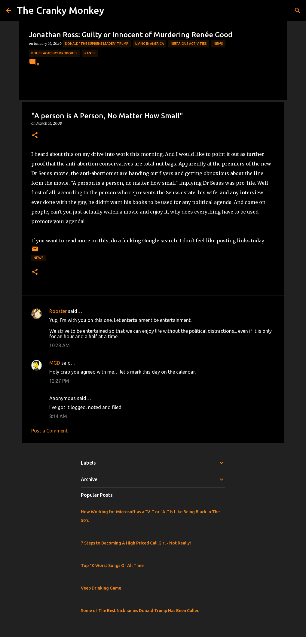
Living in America (149, 43)
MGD (54, 363)
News (218, 43)
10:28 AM (59, 345)
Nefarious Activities (189, 43)
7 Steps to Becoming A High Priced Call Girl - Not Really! (136, 543)
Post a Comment (49, 430)
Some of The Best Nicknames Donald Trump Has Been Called (140, 610)
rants (90, 53)
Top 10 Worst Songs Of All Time (112, 565)
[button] (34, 136)
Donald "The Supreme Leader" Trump (96, 43)
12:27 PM (59, 381)
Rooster (58, 311)
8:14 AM (58, 416)
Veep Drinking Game (101, 588)
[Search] (297, 10)
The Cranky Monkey (60, 10)
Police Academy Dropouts (54, 53)
